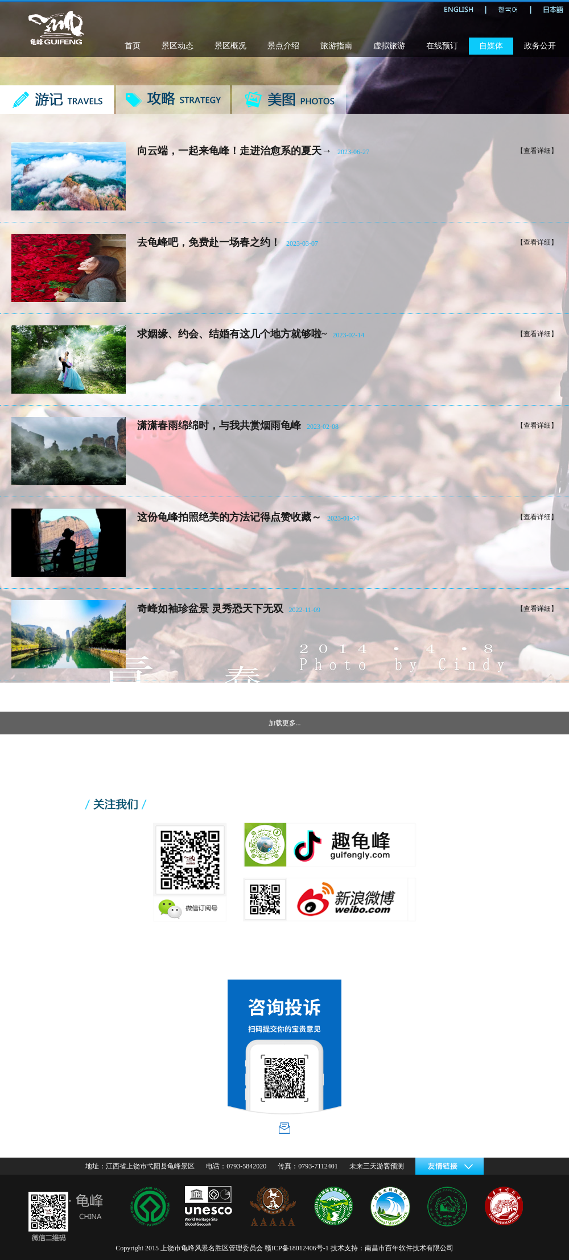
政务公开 (540, 46)
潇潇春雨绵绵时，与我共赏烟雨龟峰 (219, 425)
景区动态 (177, 46)
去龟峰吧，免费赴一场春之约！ (209, 242)
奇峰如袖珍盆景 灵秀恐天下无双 (210, 608)
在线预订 (442, 46)
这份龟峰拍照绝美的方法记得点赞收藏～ (229, 517)
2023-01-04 (343, 518)
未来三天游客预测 (376, 1166)
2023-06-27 (353, 152)
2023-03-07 (302, 243)
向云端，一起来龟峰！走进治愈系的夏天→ (234, 150)
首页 (133, 46)
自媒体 (491, 46)
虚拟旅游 (389, 46)
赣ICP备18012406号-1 (297, 1248)
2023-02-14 (348, 335)
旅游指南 (336, 46)
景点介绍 (283, 46)
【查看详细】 (537, 151)
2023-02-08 (323, 427)
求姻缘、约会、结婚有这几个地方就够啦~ (232, 334)
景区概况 (230, 46)
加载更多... (285, 723)
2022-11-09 (305, 610)
